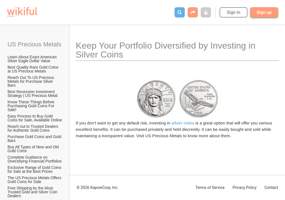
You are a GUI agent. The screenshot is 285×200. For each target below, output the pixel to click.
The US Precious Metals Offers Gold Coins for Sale (35, 180)
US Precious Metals (34, 44)
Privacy (244, 187)
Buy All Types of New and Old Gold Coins (34, 149)
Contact (271, 187)
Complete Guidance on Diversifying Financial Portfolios (35, 159)
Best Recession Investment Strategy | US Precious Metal (32, 93)
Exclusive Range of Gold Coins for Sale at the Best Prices (35, 169)
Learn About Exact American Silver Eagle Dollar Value (33, 59)
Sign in (233, 12)
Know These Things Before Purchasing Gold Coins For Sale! (31, 106)
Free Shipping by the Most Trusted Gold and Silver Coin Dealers (33, 192)
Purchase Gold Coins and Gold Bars (35, 138)
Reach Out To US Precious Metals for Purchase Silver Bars (31, 81)
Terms (210, 187)
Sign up (264, 12)
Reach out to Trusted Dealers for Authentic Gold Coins (33, 128)
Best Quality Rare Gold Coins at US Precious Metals (34, 69)
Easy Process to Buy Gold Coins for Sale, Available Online (35, 118)
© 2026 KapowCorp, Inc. (98, 187)
